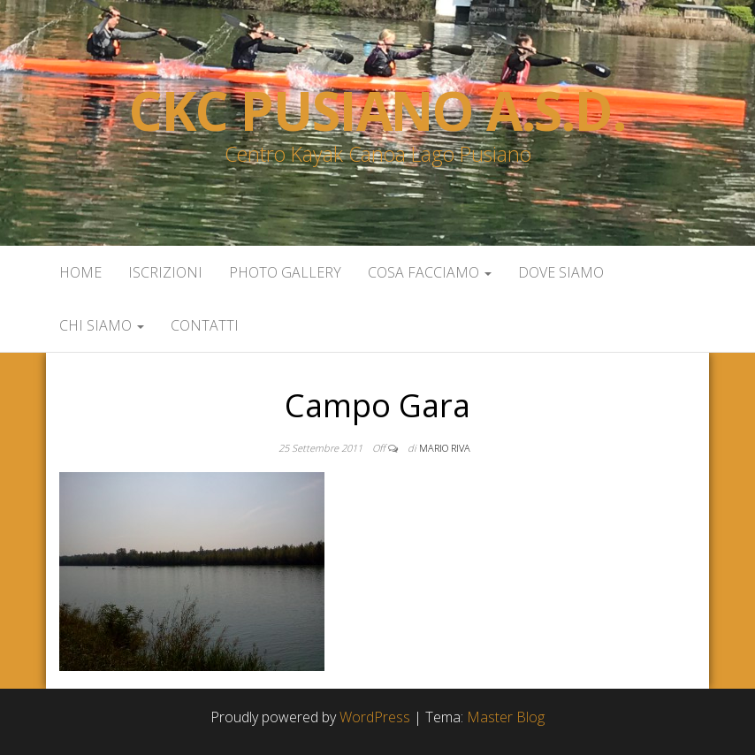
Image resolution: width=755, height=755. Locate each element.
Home (80, 272)
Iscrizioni (165, 272)
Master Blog (506, 717)
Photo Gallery (285, 272)
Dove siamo (561, 272)
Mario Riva (444, 447)
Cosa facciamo (430, 272)
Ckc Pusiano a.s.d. (377, 110)
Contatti (205, 325)
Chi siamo (101, 325)
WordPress (374, 717)
